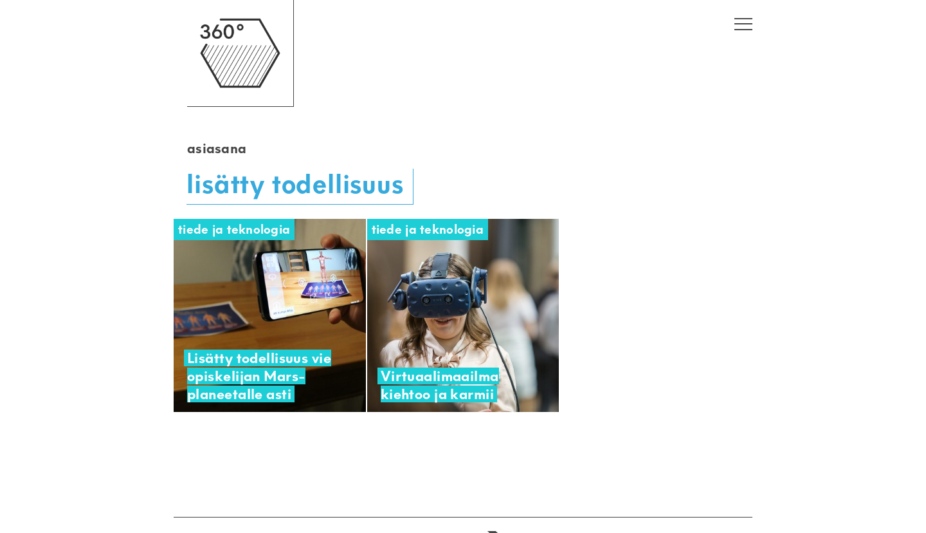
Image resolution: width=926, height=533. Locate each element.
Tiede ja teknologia (234, 229)
